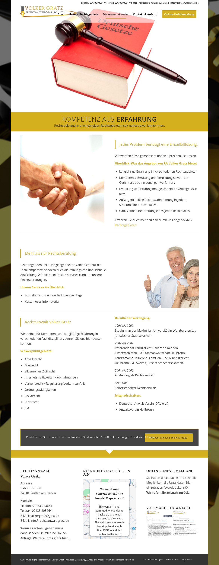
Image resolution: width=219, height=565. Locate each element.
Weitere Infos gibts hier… (52, 538)
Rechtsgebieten (125, 225)
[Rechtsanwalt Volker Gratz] (48, 14)
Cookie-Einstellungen (153, 559)
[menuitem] (61, 14)
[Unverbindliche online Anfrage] (169, 437)
